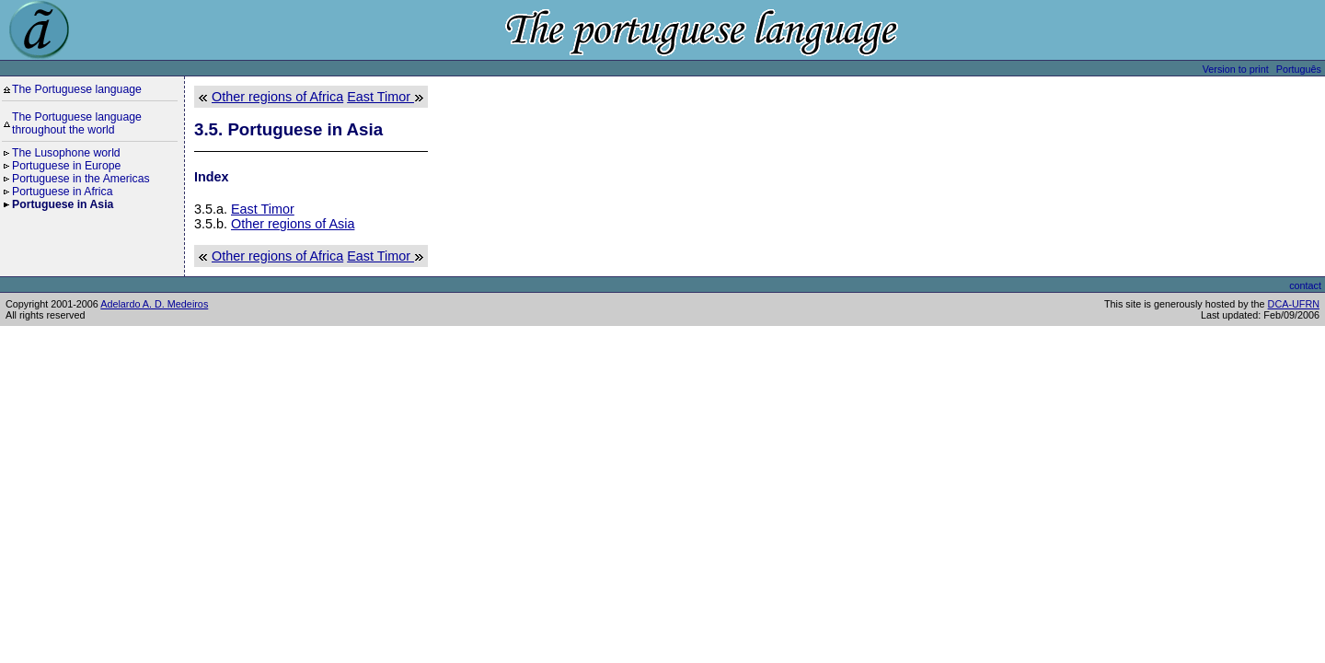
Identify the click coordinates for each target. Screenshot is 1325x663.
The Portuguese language (77, 89)
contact (1305, 285)
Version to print (1236, 69)
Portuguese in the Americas (81, 178)
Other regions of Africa (277, 96)
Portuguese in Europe (66, 165)
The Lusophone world (66, 152)
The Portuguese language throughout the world (77, 123)
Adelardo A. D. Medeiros (154, 303)
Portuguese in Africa (62, 191)
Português (1298, 69)
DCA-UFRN (1293, 303)
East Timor (380, 96)
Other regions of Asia (292, 223)
